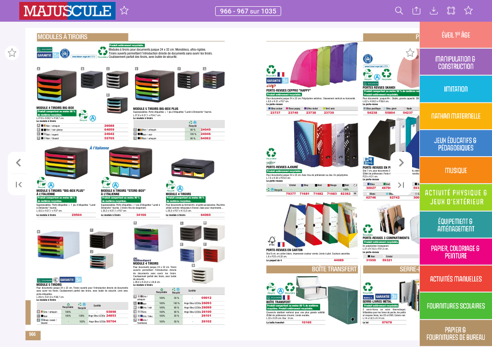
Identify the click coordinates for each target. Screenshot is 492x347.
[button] (124, 11)
